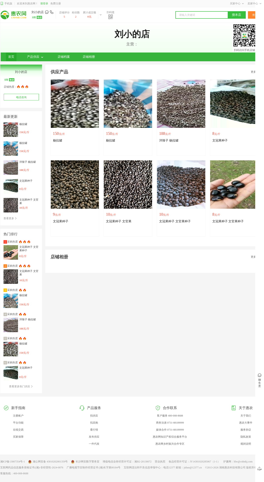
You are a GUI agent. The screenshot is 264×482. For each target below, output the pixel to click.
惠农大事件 (245, 422)
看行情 (94, 429)
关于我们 (245, 415)
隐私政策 (245, 436)
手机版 (6, 3)
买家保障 (18, 436)
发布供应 (94, 436)
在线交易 (18, 429)
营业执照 (160, 461)
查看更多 (10, 218)
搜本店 (236, 14)
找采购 (94, 422)
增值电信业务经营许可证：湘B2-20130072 (127, 461)
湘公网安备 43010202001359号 (48, 462)
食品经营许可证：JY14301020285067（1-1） (194, 461)
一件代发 (94, 443)
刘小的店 (37, 12)
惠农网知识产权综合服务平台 (170, 436)
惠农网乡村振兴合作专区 (169, 443)
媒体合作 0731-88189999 (170, 429)
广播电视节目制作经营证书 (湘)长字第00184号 (93, 467)
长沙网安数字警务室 (85, 462)
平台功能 (18, 422)
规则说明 (245, 443)
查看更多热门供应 (21, 386)
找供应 (94, 415)
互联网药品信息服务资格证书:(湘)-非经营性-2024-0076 (31, 467)
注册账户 (18, 415)
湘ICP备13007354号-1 (12, 461)
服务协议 (245, 429)
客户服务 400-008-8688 (170, 415)
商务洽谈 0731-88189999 (170, 422)
